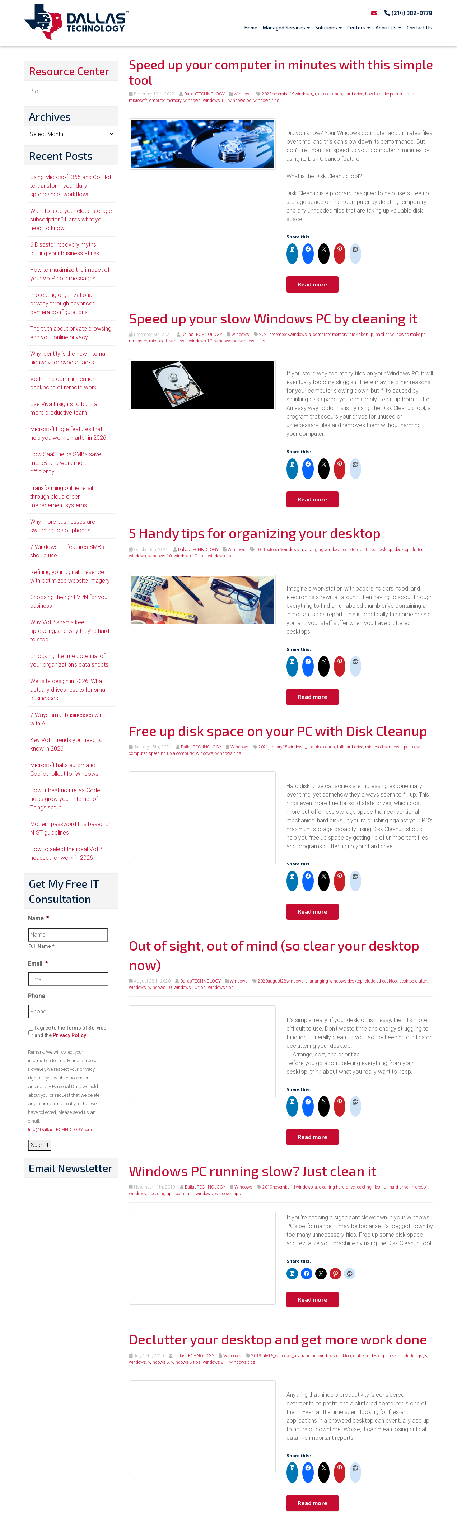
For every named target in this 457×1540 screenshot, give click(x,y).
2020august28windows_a (283, 981)
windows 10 (200, 341)
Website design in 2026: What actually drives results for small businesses (68, 690)
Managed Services (286, 27)
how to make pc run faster (389, 94)
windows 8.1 (215, 1362)
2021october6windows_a (279, 549)
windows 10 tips (190, 556)
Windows (243, 94)
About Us (388, 27)
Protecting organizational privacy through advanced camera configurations (62, 303)
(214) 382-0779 (408, 12)
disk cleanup (330, 94)
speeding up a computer (171, 753)
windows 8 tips (186, 1362)
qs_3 (422, 1355)
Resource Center (69, 70)
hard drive (353, 94)
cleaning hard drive (337, 1187)
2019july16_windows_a (273, 1355)
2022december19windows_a (289, 94)
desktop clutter (408, 549)
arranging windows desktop (331, 549)
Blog (36, 91)
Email (38, 963)
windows (192, 100)
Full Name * (41, 946)
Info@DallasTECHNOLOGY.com (60, 1129)
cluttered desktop (376, 549)
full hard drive (350, 747)
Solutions (328, 27)
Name (38, 918)
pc (406, 747)
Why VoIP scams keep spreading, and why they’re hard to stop (69, 631)
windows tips (266, 100)
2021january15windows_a (283, 747)
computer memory (330, 334)
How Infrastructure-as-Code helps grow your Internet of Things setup (65, 799)
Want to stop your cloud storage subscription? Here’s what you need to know (71, 219)
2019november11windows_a (289, 1187)
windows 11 (214, 100)
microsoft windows (383, 747)
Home (250, 27)
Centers (358, 27)
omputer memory (165, 100)
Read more (312, 284)
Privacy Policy (69, 1035)
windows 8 (158, 1362)
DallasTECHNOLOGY (204, 94)
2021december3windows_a (285, 334)
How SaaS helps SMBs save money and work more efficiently (65, 463)
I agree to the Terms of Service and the (70, 1031)
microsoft (138, 100)
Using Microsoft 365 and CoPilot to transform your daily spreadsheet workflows (70, 186)
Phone (36, 996)
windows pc (239, 100)
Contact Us (419, 27)
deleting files (368, 1187)
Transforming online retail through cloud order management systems (61, 497)
